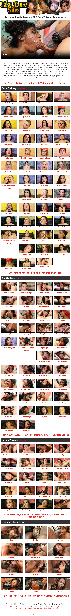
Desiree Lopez (62, 496)
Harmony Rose (62, 348)
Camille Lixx (9, 469)
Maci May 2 (44, 144)
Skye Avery (8, 213)
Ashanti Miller (9, 293)
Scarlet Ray (26, 430)
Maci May (44, 186)
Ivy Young (26, 320)
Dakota (35, 591)
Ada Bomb (62, 103)
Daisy (12, 540)
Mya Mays (44, 348)
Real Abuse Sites (17, 608)
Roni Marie (26, 130)
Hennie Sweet (8, 389)
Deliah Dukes (62, 227)
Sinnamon (59, 540)
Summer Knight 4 (9, 348)
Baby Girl (44, 241)
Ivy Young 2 (9, 320)
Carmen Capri (26, 254)
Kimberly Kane (9, 144)
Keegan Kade (62, 130)
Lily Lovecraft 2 (62, 172)
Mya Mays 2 (27, 334)
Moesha (59, 591)
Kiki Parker (8, 172)
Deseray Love (35, 557)
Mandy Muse (62, 510)
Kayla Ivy (44, 417)
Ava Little (62, 158)
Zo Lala (26, 306)
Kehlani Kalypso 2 (62, 144)
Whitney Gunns (44, 496)
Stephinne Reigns (44, 375)
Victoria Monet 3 (8, 117)
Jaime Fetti (8, 417)
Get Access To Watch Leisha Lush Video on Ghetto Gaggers (35, 82)
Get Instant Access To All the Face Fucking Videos (35, 272)
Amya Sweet (9, 510)
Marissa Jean (44, 130)
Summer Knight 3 (26, 389)
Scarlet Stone (9, 227)
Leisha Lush (9, 306)
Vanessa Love (44, 455)
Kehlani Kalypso (44, 158)
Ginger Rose (44, 213)
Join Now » (21, 88)
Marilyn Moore (44, 172)
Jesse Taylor (62, 241)
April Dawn (26, 213)
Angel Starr (59, 557)
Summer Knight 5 (62, 334)
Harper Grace (26, 241)
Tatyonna (59, 574)
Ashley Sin (8, 334)
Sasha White (9, 430)
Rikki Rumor (26, 469)
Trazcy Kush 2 (62, 389)
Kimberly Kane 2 (62, 117)
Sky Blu (62, 320)
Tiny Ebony (62, 403)
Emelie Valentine (8, 455)
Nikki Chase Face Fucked (51, 608)
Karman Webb (44, 389)
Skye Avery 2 (44, 199)
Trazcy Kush (9, 403)
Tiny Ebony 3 (26, 375)
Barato (26, 496)
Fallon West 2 (26, 144)
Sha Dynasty (44, 293)
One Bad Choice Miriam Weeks (33, 608)
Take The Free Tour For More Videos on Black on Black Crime (35, 595)
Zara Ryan (26, 186)
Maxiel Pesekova (62, 469)
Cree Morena (9, 375)
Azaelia (44, 403)
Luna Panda (27, 172)
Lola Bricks (62, 375)
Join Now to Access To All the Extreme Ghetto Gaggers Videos (35, 434)
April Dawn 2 (26, 199)
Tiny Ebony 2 (26, 403)
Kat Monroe (27, 103)
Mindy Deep (9, 268)
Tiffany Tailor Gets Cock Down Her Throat (22, 607)
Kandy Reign (62, 482)
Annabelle (11, 557)
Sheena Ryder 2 (62, 455)
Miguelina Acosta (44, 510)
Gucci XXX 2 (62, 306)
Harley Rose (9, 158)
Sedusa (26, 482)
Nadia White (62, 213)
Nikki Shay (8, 496)
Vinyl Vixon (62, 199)
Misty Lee (44, 254)
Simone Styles (62, 361)
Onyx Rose (8, 482)
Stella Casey (9, 103)
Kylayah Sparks (44, 306)
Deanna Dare (44, 469)
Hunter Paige (26, 510)
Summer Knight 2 (26, 417)
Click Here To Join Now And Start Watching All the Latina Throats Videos (35, 515)
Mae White (26, 455)
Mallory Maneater (44, 103)
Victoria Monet (62, 186)
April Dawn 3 (26, 117)
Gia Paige (62, 254)
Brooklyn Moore (26, 158)
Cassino (11, 574)
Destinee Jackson (44, 361)
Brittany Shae (44, 267)
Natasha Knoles (44, 227)
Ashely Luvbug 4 (26, 293)
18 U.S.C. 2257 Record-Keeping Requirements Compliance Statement (35, 614)
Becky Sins (8, 130)
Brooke (35, 540)
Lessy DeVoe (44, 334)
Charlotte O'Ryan (26, 268)
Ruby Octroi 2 (26, 227)
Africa (12, 591)
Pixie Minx (62, 417)
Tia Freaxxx (35, 574)
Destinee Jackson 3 (62, 293)
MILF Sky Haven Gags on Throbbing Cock (48, 607)
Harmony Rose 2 (44, 320)
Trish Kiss (44, 117)
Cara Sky (44, 482)
